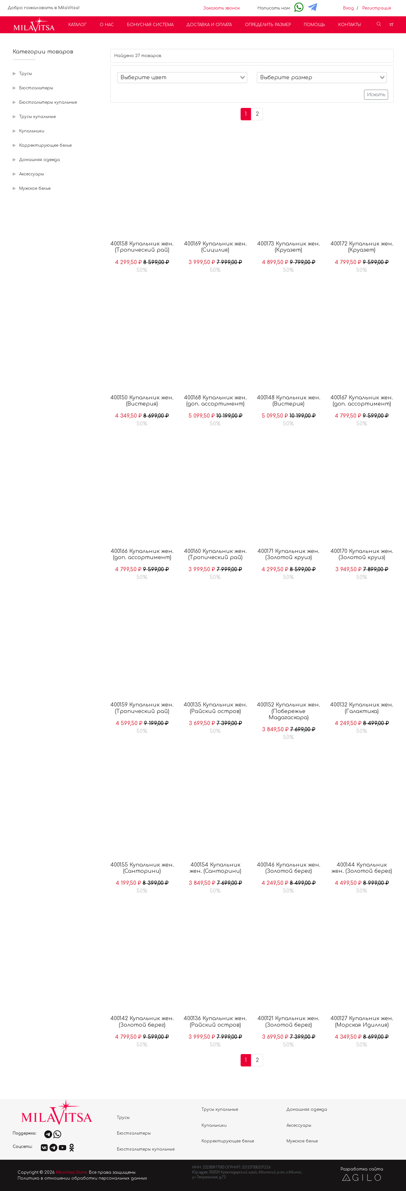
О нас (107, 24)
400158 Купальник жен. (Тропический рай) (142, 247)
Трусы (25, 73)
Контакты (349, 24)
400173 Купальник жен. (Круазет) (288, 247)
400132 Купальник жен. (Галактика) (361, 708)
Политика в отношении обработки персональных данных (82, 1178)
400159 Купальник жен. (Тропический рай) (142, 708)
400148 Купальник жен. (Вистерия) (288, 401)
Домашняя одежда (39, 159)
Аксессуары (31, 174)
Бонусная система (150, 24)
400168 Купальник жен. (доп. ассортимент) (215, 401)
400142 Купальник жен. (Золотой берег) (142, 1022)
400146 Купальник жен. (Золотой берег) (288, 868)
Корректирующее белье (45, 145)
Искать (376, 94)
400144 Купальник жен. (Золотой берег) (361, 868)
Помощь (314, 24)
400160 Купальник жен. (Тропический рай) (215, 554)
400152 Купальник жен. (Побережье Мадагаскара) (288, 711)
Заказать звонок (221, 8)
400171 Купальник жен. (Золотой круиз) (288, 554)
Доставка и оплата (209, 24)
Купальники (31, 131)
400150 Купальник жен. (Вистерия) (142, 401)
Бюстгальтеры (36, 88)
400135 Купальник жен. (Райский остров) (215, 708)
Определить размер (268, 24)
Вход (348, 8)
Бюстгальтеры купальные (48, 102)
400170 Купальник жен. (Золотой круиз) (361, 554)
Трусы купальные (37, 116)
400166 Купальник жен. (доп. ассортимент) (142, 554)
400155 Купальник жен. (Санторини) (142, 868)
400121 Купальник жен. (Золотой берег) (288, 1022)
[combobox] (182, 77)
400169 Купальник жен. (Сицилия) (215, 247)
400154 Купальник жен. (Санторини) (215, 868)
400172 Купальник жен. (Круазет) (361, 247)
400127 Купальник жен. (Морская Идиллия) (361, 1022)
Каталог (77, 24)
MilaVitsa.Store (71, 1172)
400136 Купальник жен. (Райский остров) (215, 1022)
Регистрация (376, 8)
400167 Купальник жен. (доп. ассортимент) (361, 401)
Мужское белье (34, 188)
